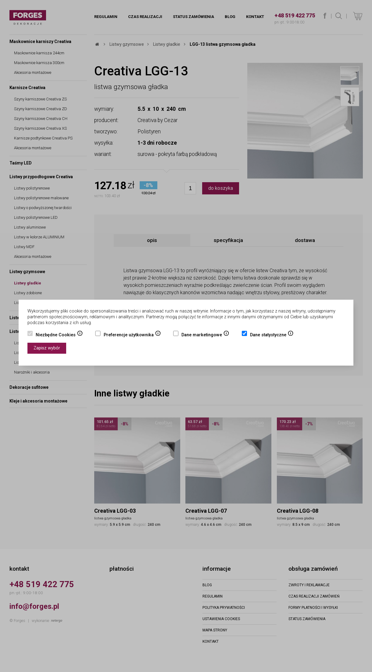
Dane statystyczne (272, 335)
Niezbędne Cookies (59, 335)
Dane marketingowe (205, 335)
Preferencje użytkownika (132, 335)
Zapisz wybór (47, 348)
